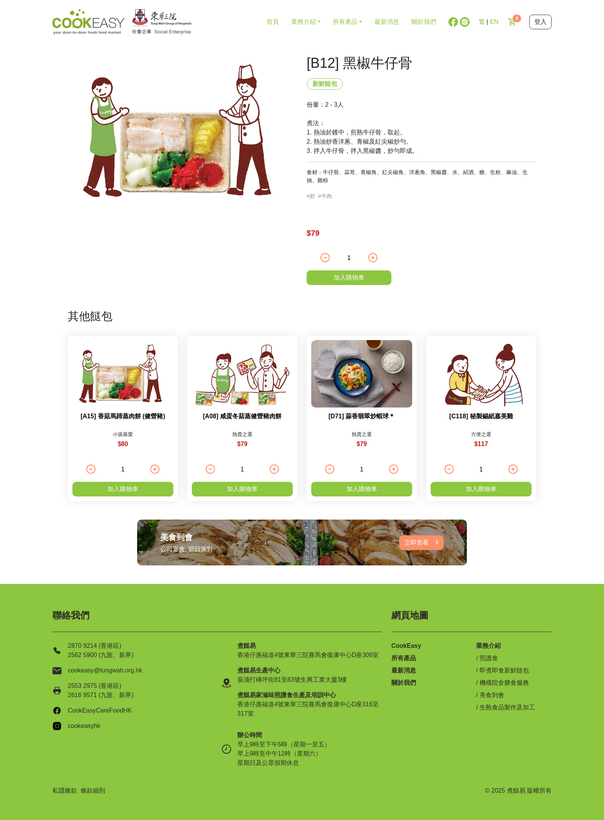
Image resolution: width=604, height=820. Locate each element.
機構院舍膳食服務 (504, 682)
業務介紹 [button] (303, 21)
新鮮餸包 (324, 83)
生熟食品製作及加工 (507, 707)
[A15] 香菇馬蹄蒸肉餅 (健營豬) (123, 416)
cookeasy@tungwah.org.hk (105, 670)
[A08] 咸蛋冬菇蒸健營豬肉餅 (242, 416)
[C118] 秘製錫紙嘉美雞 (481, 416)
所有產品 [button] (345, 21)
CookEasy (406, 645)
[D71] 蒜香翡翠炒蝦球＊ (362, 416)
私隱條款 (64, 790)
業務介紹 (488, 645)
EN (494, 21)
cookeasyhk (84, 726)
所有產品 (403, 658)
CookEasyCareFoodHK (100, 710)
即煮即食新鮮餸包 (504, 670)
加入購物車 (349, 277)
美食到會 (492, 695)
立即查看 (421, 542)
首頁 (273, 21)
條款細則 (93, 790)
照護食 (489, 658)
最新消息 (386, 21)
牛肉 (326, 196)
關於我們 (423, 21)
